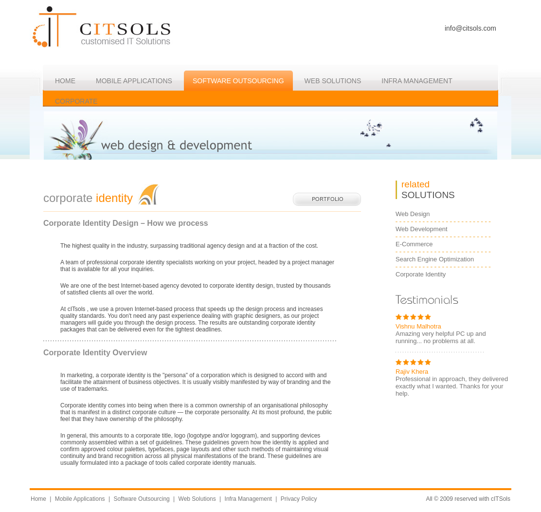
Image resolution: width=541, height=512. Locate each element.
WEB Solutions (333, 81)
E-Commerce (414, 244)
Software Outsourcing (238, 81)
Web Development (422, 229)
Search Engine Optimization (435, 259)
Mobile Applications (134, 81)
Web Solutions (197, 498)
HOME (65, 81)
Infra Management (248, 498)
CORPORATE (76, 101)
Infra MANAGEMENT (416, 81)
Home (38, 498)
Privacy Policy (299, 498)
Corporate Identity (421, 274)
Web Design (413, 214)
